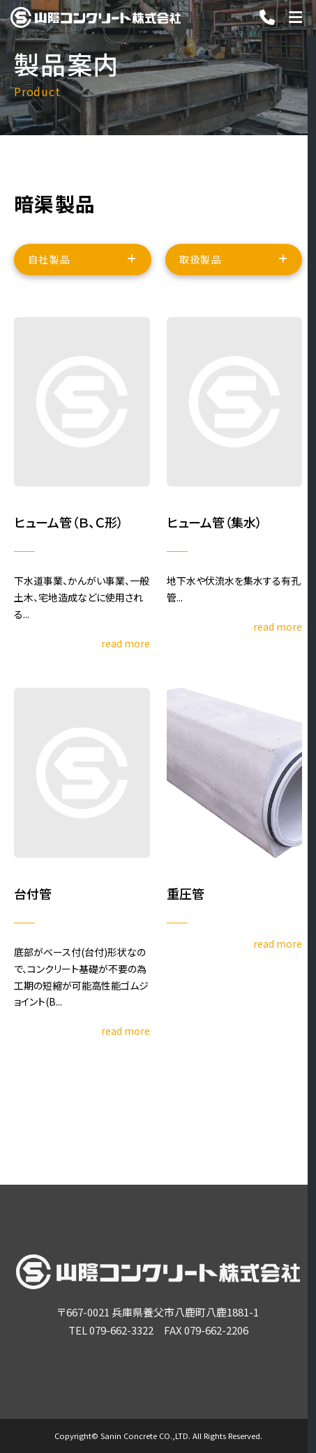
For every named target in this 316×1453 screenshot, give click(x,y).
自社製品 (49, 261)
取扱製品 (201, 261)
